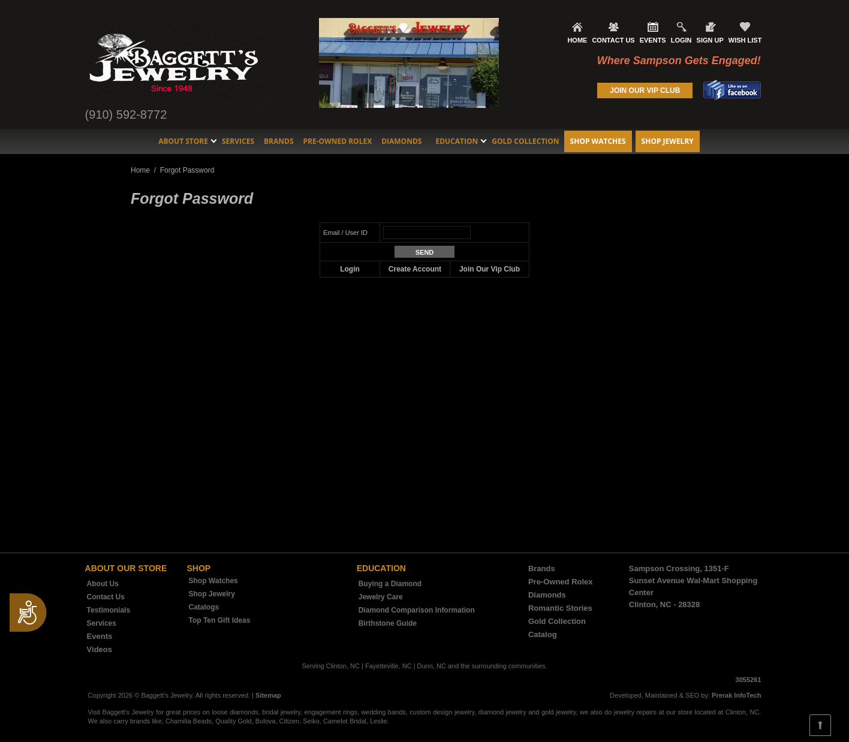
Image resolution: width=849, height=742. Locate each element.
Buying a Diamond (390, 584)
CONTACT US (613, 40)
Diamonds (401, 141)
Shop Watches (598, 141)
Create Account (415, 269)
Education (456, 141)
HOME (577, 40)
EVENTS (653, 40)
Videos (99, 649)
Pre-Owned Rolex (337, 141)
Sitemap (268, 695)
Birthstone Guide (388, 623)
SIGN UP (710, 40)
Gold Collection (525, 141)
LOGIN (681, 40)
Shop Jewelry (668, 141)
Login (350, 269)
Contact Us (106, 597)
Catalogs (204, 607)
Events (100, 636)
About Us (103, 584)
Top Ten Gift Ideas (220, 620)
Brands (279, 141)
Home (140, 170)
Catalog (542, 634)
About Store (183, 141)
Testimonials (108, 610)
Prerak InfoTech (736, 695)
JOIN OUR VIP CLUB (645, 90)
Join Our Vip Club (489, 269)
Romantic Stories (560, 608)
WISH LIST (745, 40)
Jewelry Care (381, 597)
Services (238, 141)
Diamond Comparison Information (417, 610)
